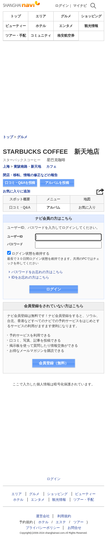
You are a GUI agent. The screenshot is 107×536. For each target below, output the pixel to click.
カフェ (51, 167)
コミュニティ (41, 36)
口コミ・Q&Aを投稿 (20, 183)
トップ (16, 16)
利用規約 (64, 516)
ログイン (62, 6)
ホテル (41, 26)
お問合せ (74, 528)
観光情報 (91, 26)
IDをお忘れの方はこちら (30, 277)
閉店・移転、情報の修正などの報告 (30, 175)
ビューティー (15, 26)
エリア (41, 16)
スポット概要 (19, 199)
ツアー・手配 (15, 36)
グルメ (66, 16)
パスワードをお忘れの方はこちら (37, 272)
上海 (6, 167)
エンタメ (66, 26)
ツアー (78, 522)
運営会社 (43, 516)
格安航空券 (65, 36)
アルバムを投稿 (57, 183)
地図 (87, 199)
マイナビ (80, 6)
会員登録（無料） (53, 363)
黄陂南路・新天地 (27, 167)
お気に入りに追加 (16, 191)
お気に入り (87, 207)
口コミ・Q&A (20, 207)
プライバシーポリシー (43, 528)
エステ (61, 522)
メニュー (53, 199)
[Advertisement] (53, 58)
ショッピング (91, 16)
